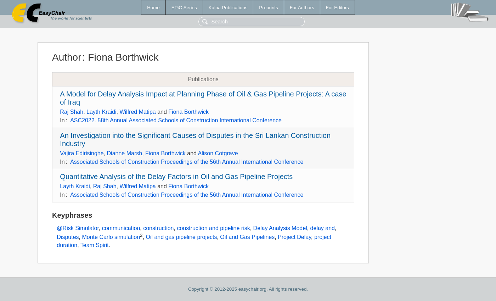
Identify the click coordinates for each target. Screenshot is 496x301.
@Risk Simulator (78, 228)
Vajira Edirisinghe (81, 153)
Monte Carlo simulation (111, 237)
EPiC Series (184, 7)
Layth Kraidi (101, 112)
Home (153, 7)
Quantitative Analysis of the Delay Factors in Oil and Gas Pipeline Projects (176, 176)
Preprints (268, 7)
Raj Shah (71, 112)
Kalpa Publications (228, 7)
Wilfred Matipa (137, 112)
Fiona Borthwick (188, 112)
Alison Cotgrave (218, 153)
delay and (322, 228)
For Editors (337, 7)
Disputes (68, 237)
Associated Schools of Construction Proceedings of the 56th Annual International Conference (186, 162)
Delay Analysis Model (280, 228)
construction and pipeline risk (213, 228)
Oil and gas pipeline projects (181, 237)
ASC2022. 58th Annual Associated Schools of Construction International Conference (176, 120)
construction (158, 228)
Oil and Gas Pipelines (247, 237)
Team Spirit (94, 245)
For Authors (302, 7)
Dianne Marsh (124, 153)
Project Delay (294, 237)
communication (121, 228)
